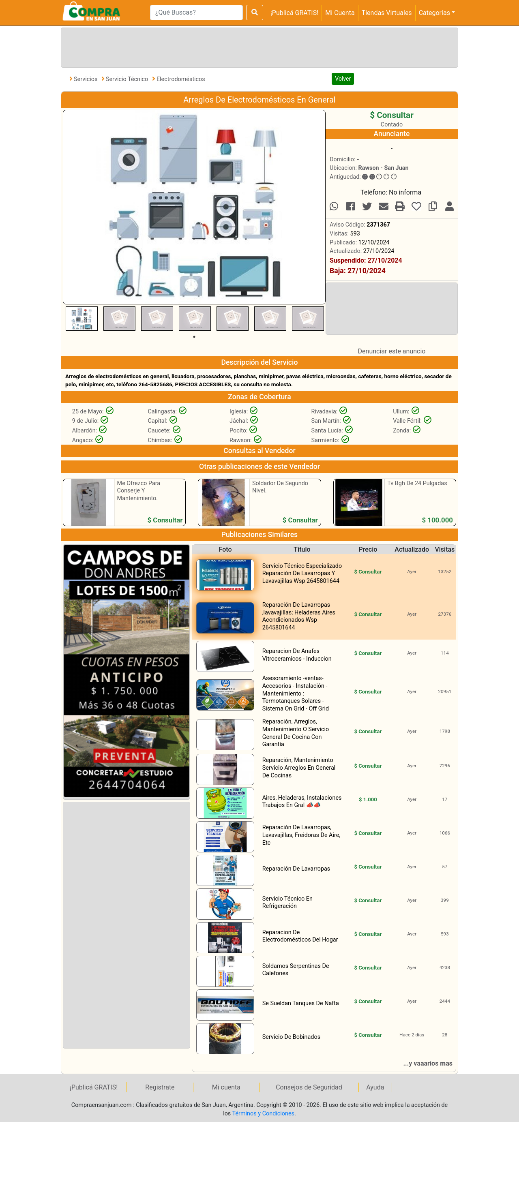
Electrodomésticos (181, 79)
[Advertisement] (258, 46)
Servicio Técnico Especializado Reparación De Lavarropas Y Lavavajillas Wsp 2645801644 (302, 573)
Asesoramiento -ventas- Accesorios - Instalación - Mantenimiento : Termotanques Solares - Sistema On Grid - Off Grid (295, 693)
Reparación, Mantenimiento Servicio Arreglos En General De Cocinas (299, 768)
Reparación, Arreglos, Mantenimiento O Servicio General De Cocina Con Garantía (295, 733)
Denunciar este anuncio (392, 351)
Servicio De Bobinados (291, 1037)
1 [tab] (194, 337)
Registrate (159, 1087)
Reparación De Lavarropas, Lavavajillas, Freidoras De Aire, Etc (301, 835)
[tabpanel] (82, 318)
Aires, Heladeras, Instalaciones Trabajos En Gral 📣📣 (302, 801)
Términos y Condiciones (263, 1113)
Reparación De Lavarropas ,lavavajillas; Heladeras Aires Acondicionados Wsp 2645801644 (298, 616)
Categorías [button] (434, 13)
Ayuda (375, 1087)
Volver (343, 78)
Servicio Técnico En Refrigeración (287, 902)
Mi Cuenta (339, 13)
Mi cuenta (226, 1087)
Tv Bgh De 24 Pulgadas (417, 483)
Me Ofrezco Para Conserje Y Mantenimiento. (139, 491)
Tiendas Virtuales (387, 13)
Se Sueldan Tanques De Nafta (300, 1003)
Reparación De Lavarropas (296, 868)
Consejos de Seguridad (309, 1087)
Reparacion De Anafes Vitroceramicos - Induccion (297, 655)
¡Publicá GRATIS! (294, 13)
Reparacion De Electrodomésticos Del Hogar (300, 936)
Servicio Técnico (128, 79)
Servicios (86, 79)
